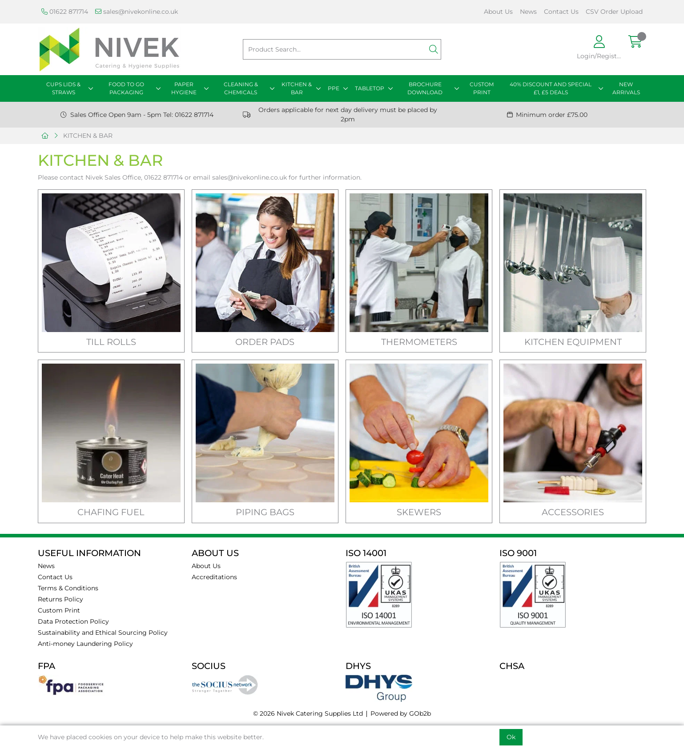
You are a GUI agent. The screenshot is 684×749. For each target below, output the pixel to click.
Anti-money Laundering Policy (85, 644)
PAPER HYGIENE (184, 88)
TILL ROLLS (111, 341)
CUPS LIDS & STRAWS (63, 88)
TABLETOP (369, 88)
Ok (511, 737)
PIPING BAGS (265, 512)
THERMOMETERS (419, 341)
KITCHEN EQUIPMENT (573, 341)
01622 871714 (64, 12)
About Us (498, 12)
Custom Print (59, 610)
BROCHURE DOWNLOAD (425, 88)
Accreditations (214, 577)
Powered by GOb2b (400, 713)
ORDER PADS (264, 341)
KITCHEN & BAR (297, 88)
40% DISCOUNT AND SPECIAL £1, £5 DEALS (550, 88)
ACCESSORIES (573, 512)
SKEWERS (419, 512)
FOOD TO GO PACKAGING (126, 88)
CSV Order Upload (614, 12)
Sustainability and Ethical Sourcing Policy (103, 633)
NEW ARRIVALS (626, 88)
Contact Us (561, 12)
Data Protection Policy (73, 621)
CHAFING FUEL (111, 512)
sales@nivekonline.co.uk (136, 12)
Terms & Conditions (68, 588)
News (528, 12)
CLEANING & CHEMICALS (241, 88)
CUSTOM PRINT (482, 88)
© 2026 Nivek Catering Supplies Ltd (308, 713)
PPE (333, 88)
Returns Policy (60, 599)
